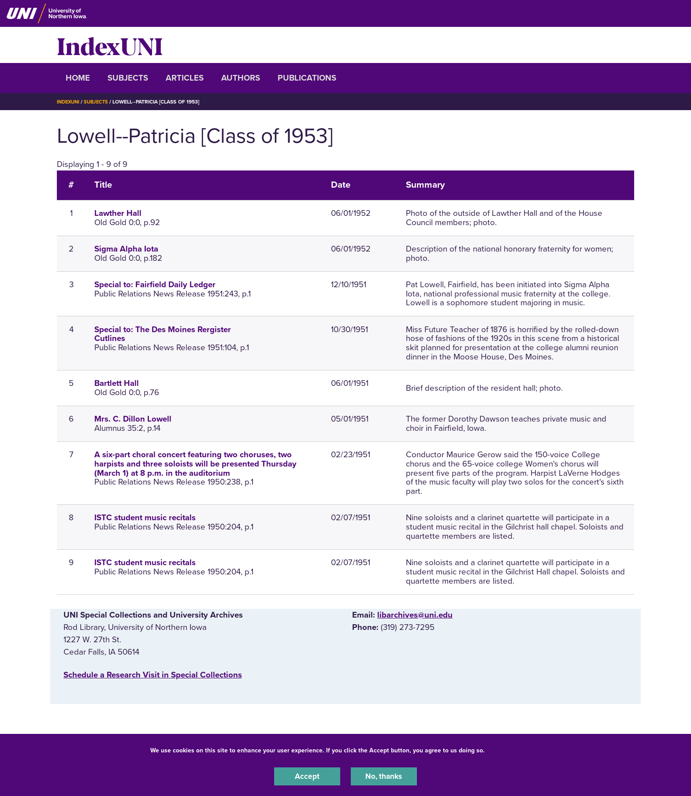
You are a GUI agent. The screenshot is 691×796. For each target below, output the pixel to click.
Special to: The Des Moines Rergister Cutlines (162, 334)
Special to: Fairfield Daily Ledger (154, 284)
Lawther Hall (117, 213)
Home (78, 78)
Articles (185, 78)
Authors (240, 78)
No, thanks (384, 776)
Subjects (128, 78)
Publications (307, 78)
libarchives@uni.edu (415, 615)
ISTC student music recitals (145, 517)
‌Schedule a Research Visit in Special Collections (152, 675)
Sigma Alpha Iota (126, 249)
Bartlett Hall (116, 383)
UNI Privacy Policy (514, 749)
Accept (307, 776)
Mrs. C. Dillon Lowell (132, 419)
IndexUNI (110, 45)
